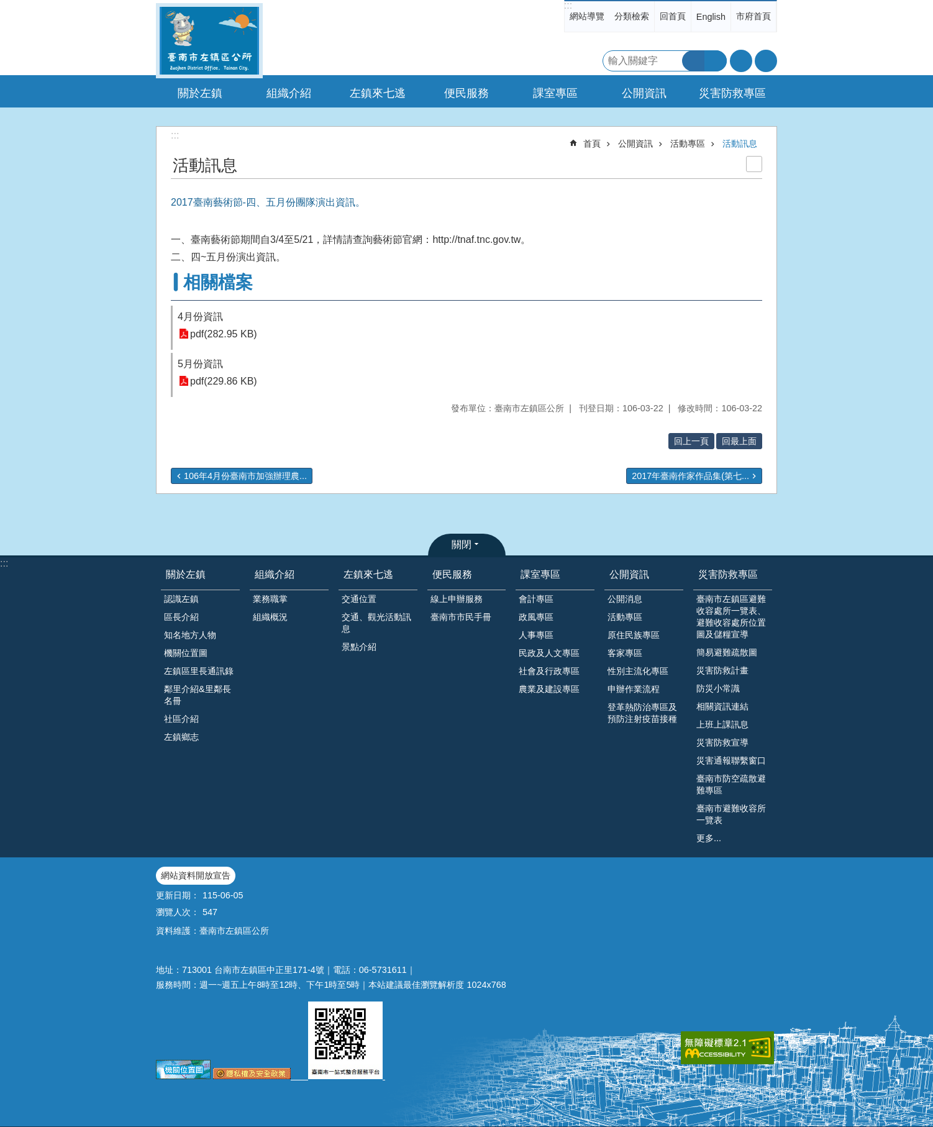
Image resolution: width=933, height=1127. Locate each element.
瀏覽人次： (177, 912)
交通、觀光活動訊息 (376, 623)
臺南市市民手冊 (460, 617)
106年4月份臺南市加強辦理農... (245, 476)
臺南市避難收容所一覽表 (731, 814)
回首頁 (673, 16)
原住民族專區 (634, 635)
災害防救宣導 (722, 742)
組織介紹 (274, 574)
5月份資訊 (200, 363)
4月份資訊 (200, 316)
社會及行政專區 (549, 671)
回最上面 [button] (739, 441)
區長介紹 (181, 617)
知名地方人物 (190, 635)
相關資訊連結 (722, 706)
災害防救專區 (728, 574)
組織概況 (270, 617)
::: (568, 5)
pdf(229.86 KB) (223, 381)
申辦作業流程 (634, 689)
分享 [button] (766, 61)
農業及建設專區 (549, 689)
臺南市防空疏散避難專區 (731, 784)
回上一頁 (691, 441)
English (711, 17)
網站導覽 (587, 16)
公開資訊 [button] (644, 93)
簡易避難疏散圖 (726, 652)
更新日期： (177, 895)
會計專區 (536, 599)
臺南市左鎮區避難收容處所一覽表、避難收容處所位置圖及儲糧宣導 (731, 616)
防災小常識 (718, 688)
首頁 (592, 143)
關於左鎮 (186, 574)
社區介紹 (181, 719)
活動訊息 (739, 143)
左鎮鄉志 (181, 737)
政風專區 (536, 617)
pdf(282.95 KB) (223, 334)
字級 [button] (741, 61)
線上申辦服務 (456, 599)
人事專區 (536, 635)
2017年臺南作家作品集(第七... (690, 476)
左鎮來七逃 (368, 574)
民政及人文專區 (549, 653)
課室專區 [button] (555, 93)
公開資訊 (635, 143)
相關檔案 (218, 282)
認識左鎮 (181, 599)
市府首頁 (753, 16)
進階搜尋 (715, 60)
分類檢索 (631, 16)
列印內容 (754, 164)
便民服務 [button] (466, 93)
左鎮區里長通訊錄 (199, 671)
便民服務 (452, 574)
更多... (708, 838)
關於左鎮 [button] (200, 93)
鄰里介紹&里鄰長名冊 (197, 695)
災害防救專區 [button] (732, 93)
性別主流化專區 (638, 671)
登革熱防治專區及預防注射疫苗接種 (642, 713)
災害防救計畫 (722, 670)
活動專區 (687, 143)
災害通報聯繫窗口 (731, 760)
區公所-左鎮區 (209, 40)
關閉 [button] (461, 544)
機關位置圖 (185, 653)
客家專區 (625, 653)
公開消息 (625, 599)
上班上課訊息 (722, 724)
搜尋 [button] (693, 60)
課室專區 (540, 574)
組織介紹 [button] (288, 93)
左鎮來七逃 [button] (378, 93)
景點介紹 (359, 647)
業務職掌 (270, 599)
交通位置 (359, 599)
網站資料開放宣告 (195, 875)
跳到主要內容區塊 (6, 6)
